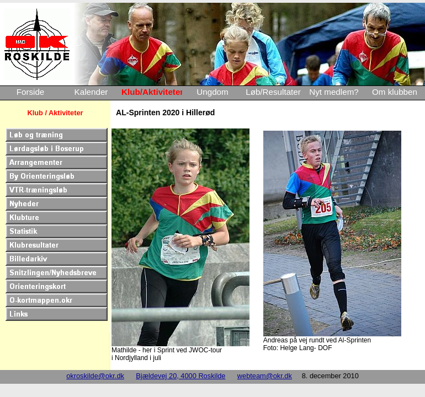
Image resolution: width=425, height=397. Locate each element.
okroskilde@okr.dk (95, 376)
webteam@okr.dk (264, 376)
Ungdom (212, 91)
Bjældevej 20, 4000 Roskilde (180, 376)
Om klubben (394, 91)
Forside (31, 91)
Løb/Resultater (273, 91)
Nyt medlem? (333, 91)
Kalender (91, 91)
